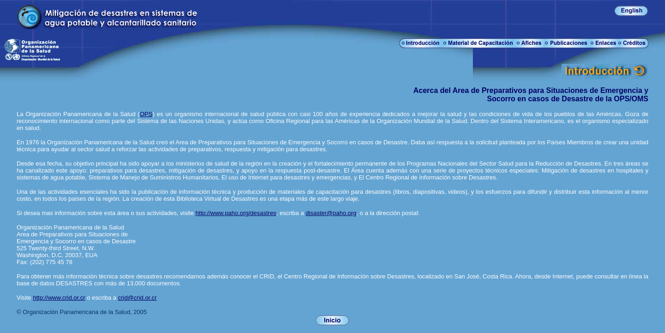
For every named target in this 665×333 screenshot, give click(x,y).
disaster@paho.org (331, 213)
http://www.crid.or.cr (59, 297)
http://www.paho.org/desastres (235, 213)
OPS (146, 114)
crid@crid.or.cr (137, 297)
